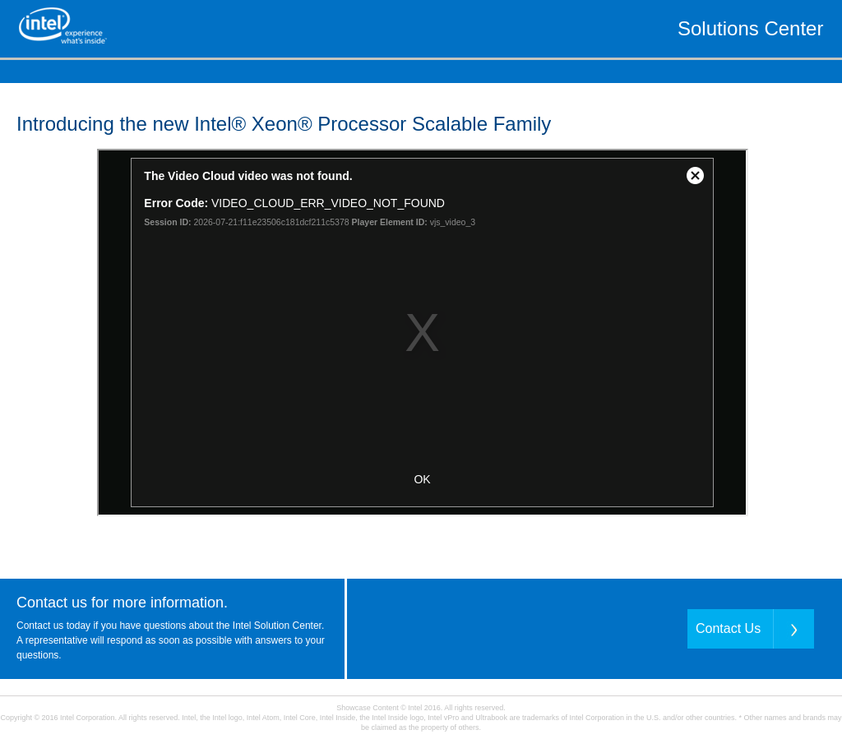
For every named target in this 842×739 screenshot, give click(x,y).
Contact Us (728, 628)
